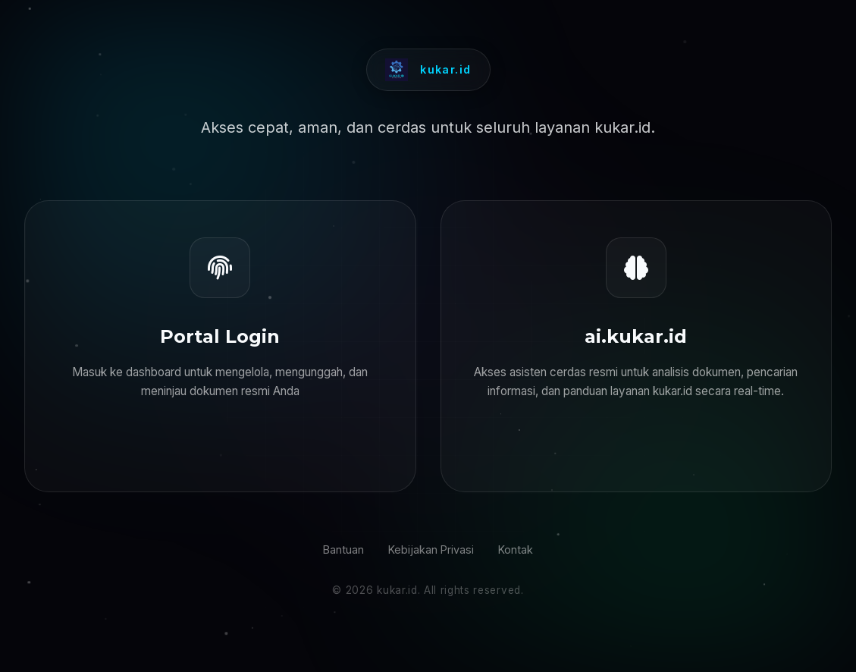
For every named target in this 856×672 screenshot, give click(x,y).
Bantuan (343, 549)
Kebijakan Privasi (431, 549)
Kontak (515, 549)
